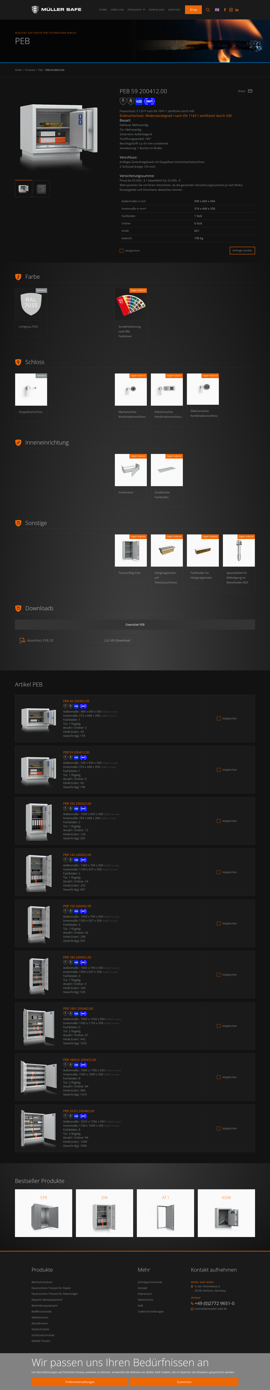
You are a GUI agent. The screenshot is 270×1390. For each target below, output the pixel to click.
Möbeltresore (40, 1322)
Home (103, 9)
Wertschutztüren (42, 1285)
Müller (18, 71)
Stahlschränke (40, 1334)
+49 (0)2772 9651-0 (215, 1306)
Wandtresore (40, 1328)
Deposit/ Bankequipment (47, 1303)
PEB (40, 71)
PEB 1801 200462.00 (78, 1011)
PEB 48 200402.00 (76, 704)
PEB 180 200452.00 (77, 960)
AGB (140, 1309)
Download (157, 9)
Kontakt (174, 9)
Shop (193, 9)
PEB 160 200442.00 (77, 909)
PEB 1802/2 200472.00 (80, 1062)
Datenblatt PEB (135, 627)
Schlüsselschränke (43, 1340)
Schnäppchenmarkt (150, 1285)
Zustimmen (199, 1382)
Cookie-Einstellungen (151, 1315)
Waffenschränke (42, 1315)
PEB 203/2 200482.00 (79, 1114)
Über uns (117, 9)
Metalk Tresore (41, 1346)
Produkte (136, 9)
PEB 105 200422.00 (77, 806)
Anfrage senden (242, 252)
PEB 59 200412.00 (54, 71)
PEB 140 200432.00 (77, 857)
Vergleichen (132, 252)
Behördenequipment (44, 1309)
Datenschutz (145, 1303)
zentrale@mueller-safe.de (211, 1311)
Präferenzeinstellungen (130, 1382)
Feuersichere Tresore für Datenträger (55, 1297)
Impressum (145, 1297)
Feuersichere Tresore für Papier (51, 1291)
